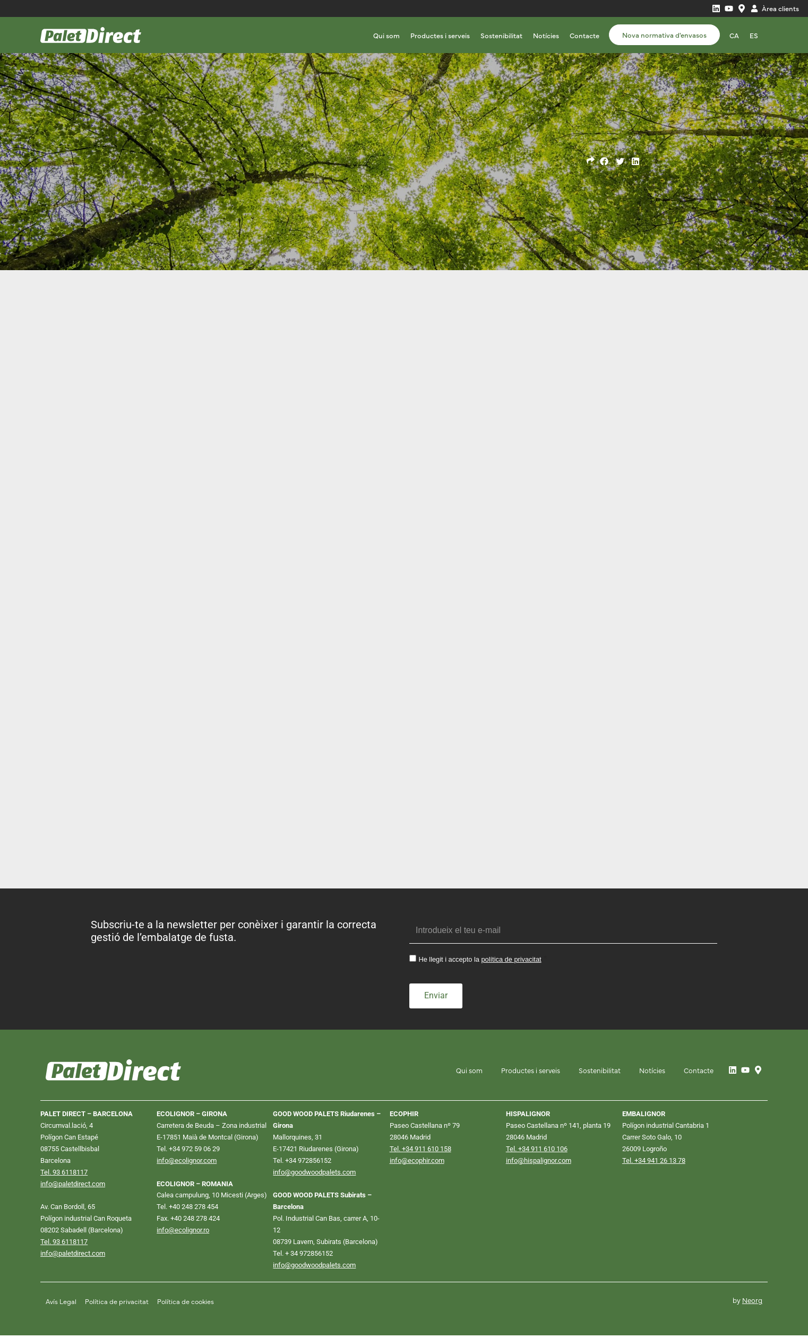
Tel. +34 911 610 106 (537, 1150)
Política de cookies (187, 1304)
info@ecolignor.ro (183, 1232)
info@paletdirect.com (72, 1185)
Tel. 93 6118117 (64, 1173)
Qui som (386, 35)
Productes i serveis (440, 35)
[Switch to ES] (753, 35)
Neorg (752, 1303)
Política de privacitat (117, 1304)
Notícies (546, 35)
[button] (604, 162)
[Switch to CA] (734, 35)
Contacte (584, 35)
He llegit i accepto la (479, 961)
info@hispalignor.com (538, 1162)
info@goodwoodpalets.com (314, 1173)
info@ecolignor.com (187, 1162)
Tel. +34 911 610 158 (420, 1150)
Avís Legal (62, 1304)
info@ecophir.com (417, 1162)
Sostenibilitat (501, 35)
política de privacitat (511, 961)
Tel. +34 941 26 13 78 (653, 1162)
